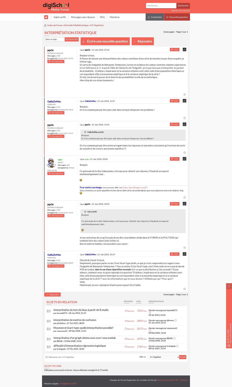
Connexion (155, 17)
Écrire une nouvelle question (107, 41)
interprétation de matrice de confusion (74, 320)
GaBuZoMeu (54, 101)
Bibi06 (59, 341)
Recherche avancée (181, 10)
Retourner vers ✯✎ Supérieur (60, 357)
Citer (174, 50)
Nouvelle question (177, 17)
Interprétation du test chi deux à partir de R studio (81, 309)
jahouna (170, 320)
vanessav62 (62, 331)
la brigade (61, 349)
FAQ (102, 17)
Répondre (143, 41)
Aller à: (142, 356)
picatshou (61, 323)
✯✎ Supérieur (97, 25)
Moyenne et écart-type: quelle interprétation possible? (83, 327)
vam (60, 159)
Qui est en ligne (52, 366)
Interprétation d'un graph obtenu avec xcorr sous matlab (84, 337)
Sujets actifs (60, 17)
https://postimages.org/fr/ (135, 187)
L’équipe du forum (118, 380)
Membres (115, 17)
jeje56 (50, 50)
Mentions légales (51, 383)
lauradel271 (62, 313)
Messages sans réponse (83, 17)
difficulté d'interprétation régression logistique (79, 345)
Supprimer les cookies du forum (142, 380)
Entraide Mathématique (76, 25)
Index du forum (55, 25)
